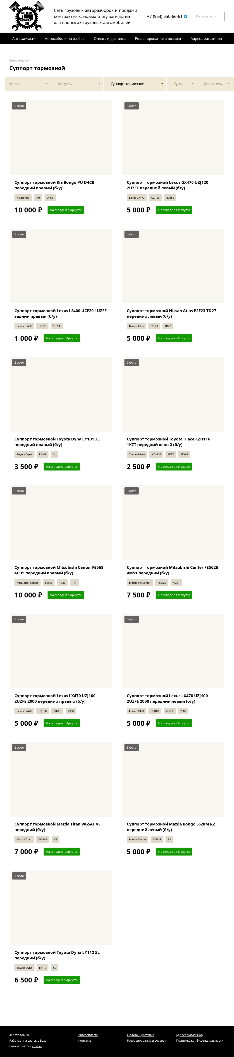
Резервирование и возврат (146, 1040)
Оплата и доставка (140, 1035)
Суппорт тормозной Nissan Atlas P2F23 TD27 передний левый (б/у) (171, 313)
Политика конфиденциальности (199, 1040)
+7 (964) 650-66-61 (167, 16)
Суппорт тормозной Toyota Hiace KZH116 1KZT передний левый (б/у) (168, 441)
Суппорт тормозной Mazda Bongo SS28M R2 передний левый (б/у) (171, 826)
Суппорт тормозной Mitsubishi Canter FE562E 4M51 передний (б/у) (172, 570)
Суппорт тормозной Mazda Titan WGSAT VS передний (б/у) (57, 826)
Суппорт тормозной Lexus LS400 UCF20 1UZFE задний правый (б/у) (60, 313)
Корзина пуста (206, 16)
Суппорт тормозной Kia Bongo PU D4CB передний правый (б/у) (54, 185)
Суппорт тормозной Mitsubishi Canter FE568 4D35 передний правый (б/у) (58, 570)
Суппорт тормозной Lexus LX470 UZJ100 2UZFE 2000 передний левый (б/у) (167, 698)
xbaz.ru (37, 1046)
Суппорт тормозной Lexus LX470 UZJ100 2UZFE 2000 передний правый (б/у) (55, 698)
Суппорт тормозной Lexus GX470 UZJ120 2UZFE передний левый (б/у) (167, 185)
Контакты (85, 1040)
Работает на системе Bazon (28, 1040)
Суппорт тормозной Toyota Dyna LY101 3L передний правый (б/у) (57, 441)
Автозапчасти (19, 60)
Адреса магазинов (189, 1035)
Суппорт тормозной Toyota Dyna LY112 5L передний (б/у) (57, 955)
